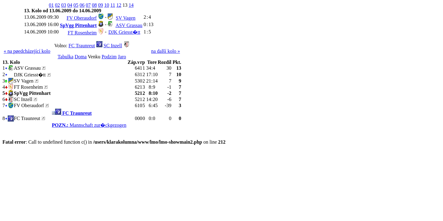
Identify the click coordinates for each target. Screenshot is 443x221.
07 (88, 5)
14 (131, 5)
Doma (81, 56)
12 (118, 5)
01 (51, 5)
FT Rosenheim (82, 32)
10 (106, 5)
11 (112, 5)
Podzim (109, 56)
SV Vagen (125, 18)
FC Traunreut (82, 45)
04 (69, 5)
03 (63, 5)
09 (100, 5)
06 (82, 5)
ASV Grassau (128, 25)
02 (57, 5)
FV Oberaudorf (81, 18)
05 (76, 5)
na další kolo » (165, 51)
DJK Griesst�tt (124, 32)
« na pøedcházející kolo (27, 51)
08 (94, 5)
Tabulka (65, 56)
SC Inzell (113, 45)
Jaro (122, 56)
